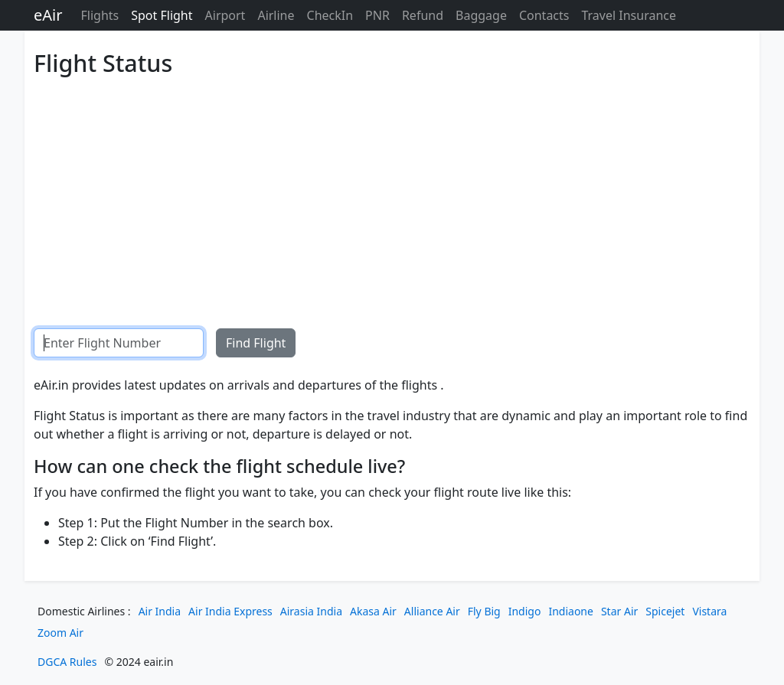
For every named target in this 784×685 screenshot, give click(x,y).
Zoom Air (60, 632)
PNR (377, 15)
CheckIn (330, 15)
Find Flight (256, 342)
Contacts (544, 15)
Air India (160, 611)
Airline (275, 15)
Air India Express (230, 611)
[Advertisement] (392, 190)
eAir (48, 15)
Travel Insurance (628, 15)
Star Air (619, 611)
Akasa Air (373, 611)
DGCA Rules (67, 661)
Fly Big (484, 611)
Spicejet (664, 611)
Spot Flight (161, 15)
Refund (422, 15)
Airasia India (311, 611)
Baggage (481, 15)
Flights (99, 15)
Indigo (524, 611)
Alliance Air (432, 611)
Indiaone (570, 611)
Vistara (709, 611)
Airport (225, 15)
